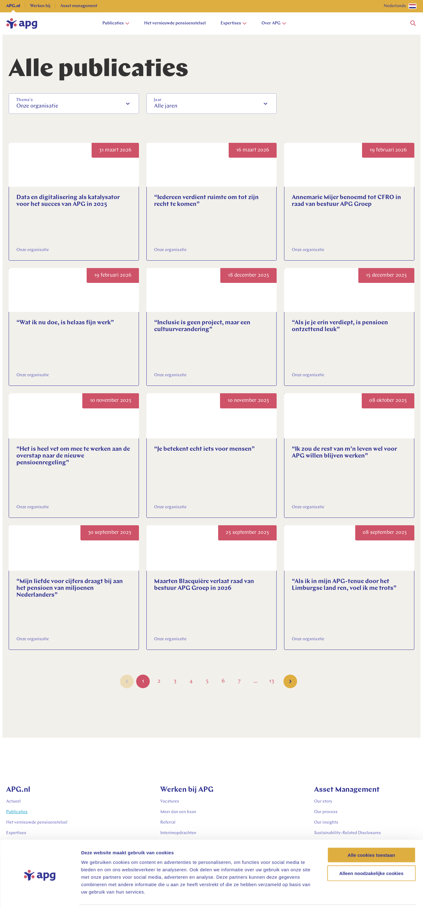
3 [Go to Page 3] (175, 682)
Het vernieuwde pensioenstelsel (175, 23)
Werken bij (40, 6)
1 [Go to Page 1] (143, 682)
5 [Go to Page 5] (207, 682)
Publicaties (115, 23)
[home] (21, 23)
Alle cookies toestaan (371, 834)
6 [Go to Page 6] (223, 682)
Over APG (273, 23)
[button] (413, 23)
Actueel (13, 801)
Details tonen (334, 895)
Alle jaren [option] (165, 106)
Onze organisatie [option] (37, 106)
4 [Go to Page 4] (191, 682)
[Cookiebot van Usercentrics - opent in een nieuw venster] (40, 896)
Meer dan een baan (178, 812)
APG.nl (13, 6)
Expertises (234, 23)
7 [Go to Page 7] (239, 682)
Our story (323, 801)
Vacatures (169, 801)
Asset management (78, 6)
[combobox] (74, 103)
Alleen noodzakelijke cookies (371, 852)
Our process (326, 812)
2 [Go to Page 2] (159, 682)
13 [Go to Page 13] (271, 682)
